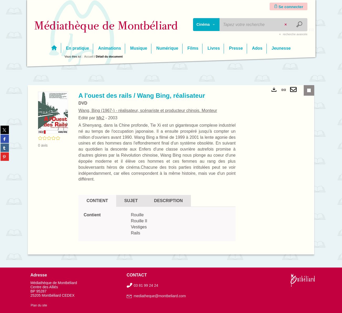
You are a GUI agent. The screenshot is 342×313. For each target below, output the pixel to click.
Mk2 (100, 118)
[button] (53, 112)
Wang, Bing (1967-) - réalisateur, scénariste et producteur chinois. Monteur (147, 110)
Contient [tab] (97, 200)
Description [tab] (168, 200)
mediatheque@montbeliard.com (160, 296)
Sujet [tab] (131, 200)
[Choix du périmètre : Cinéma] (206, 24)
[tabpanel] (157, 224)
